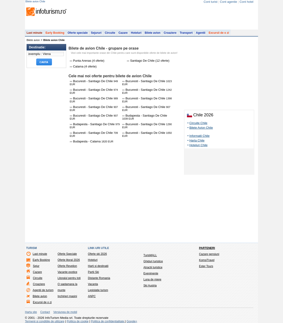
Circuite (110, 32)
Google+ (132, 321)
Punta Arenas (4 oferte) (87, 60)
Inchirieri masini (67, 296)
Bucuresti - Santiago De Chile (94, 82)
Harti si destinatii (98, 266)
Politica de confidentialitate (108, 321)
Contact (45, 312)
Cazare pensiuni (209, 254)
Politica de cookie (77, 321)
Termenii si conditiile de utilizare (44, 321)
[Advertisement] (219, 162)
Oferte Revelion (67, 266)
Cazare (123, 32)
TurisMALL (150, 255)
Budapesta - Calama (91, 141)
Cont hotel (246, 1)
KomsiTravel (206, 260)
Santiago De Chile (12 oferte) (148, 60)
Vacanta (93, 284)
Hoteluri (136, 32)
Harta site (31, 312)
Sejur (36, 266)
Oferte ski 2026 (97, 254)
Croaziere (170, 32)
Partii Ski (93, 272)
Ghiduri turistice (153, 261)
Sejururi (96, 32)
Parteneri (207, 248)
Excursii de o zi (219, 32)
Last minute (34, 32)
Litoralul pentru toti (69, 278)
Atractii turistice (152, 267)
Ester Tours (206, 266)
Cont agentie (228, 1)
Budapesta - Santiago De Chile (144, 117)
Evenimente (150, 273)
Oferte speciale (78, 32)
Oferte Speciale (67, 254)
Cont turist (210, 1)
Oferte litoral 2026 (69, 260)
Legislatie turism (98, 290)
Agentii (200, 32)
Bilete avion (152, 32)
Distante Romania (99, 278)
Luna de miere (152, 279)
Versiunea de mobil (65, 312)
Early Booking (54, 32)
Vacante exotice (67, 272)
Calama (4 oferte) (83, 66)
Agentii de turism (43, 290)
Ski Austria (150, 285)
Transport (186, 32)
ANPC (92, 296)
